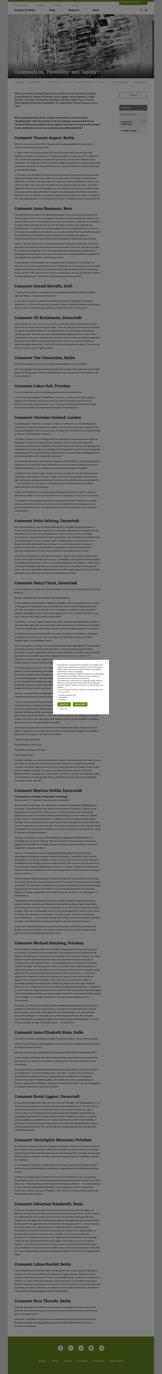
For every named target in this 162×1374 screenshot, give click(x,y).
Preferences (62, 697)
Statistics (61, 700)
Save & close (80, 704)
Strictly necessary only (66, 695)
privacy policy (63, 692)
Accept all (64, 704)
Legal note (62, 709)
